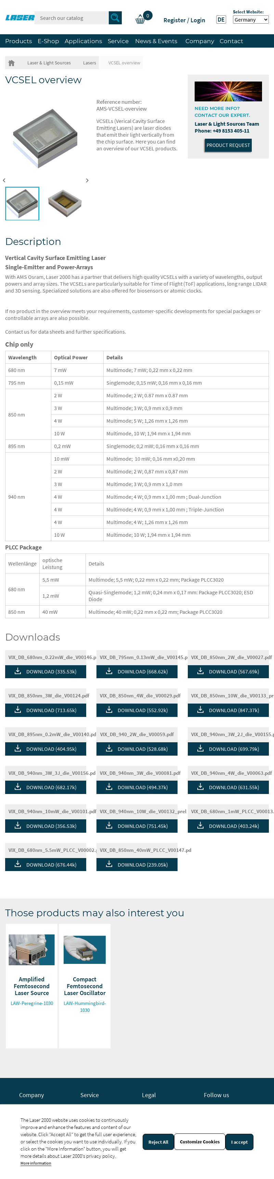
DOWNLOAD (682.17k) (51, 787)
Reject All (158, 1142)
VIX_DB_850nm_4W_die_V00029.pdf (140, 695)
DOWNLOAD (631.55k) (234, 787)
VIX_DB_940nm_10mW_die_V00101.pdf (52, 811)
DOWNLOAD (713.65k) (51, 710)
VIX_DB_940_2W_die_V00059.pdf (137, 734)
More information (36, 1163)
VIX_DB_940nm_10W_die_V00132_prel (143, 811)
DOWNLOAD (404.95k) (51, 748)
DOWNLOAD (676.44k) (51, 864)
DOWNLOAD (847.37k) (234, 710)
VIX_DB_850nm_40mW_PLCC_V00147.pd (145, 850)
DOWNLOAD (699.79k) (234, 748)
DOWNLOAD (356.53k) (51, 825)
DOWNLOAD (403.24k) (234, 825)
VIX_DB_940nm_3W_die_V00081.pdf (140, 773)
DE (221, 19)
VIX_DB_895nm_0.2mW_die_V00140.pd (52, 734)
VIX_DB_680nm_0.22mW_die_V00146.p (52, 657)
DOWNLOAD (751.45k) (143, 825)
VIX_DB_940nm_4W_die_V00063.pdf (231, 773)
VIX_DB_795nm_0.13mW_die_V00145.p (143, 657)
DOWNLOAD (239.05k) (143, 864)
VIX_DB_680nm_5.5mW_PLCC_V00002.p (54, 850)
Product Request (228, 145)
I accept (239, 1142)
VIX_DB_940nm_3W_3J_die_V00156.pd (52, 773)
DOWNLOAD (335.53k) (51, 671)
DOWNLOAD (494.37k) (143, 787)
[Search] (78, 17)
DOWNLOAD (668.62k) (143, 671)
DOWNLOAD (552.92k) (143, 710)
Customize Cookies (200, 1142)
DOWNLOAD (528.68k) (143, 748)
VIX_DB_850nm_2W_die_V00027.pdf (231, 657)
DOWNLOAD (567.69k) (234, 671)
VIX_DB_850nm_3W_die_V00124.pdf (49, 695)
